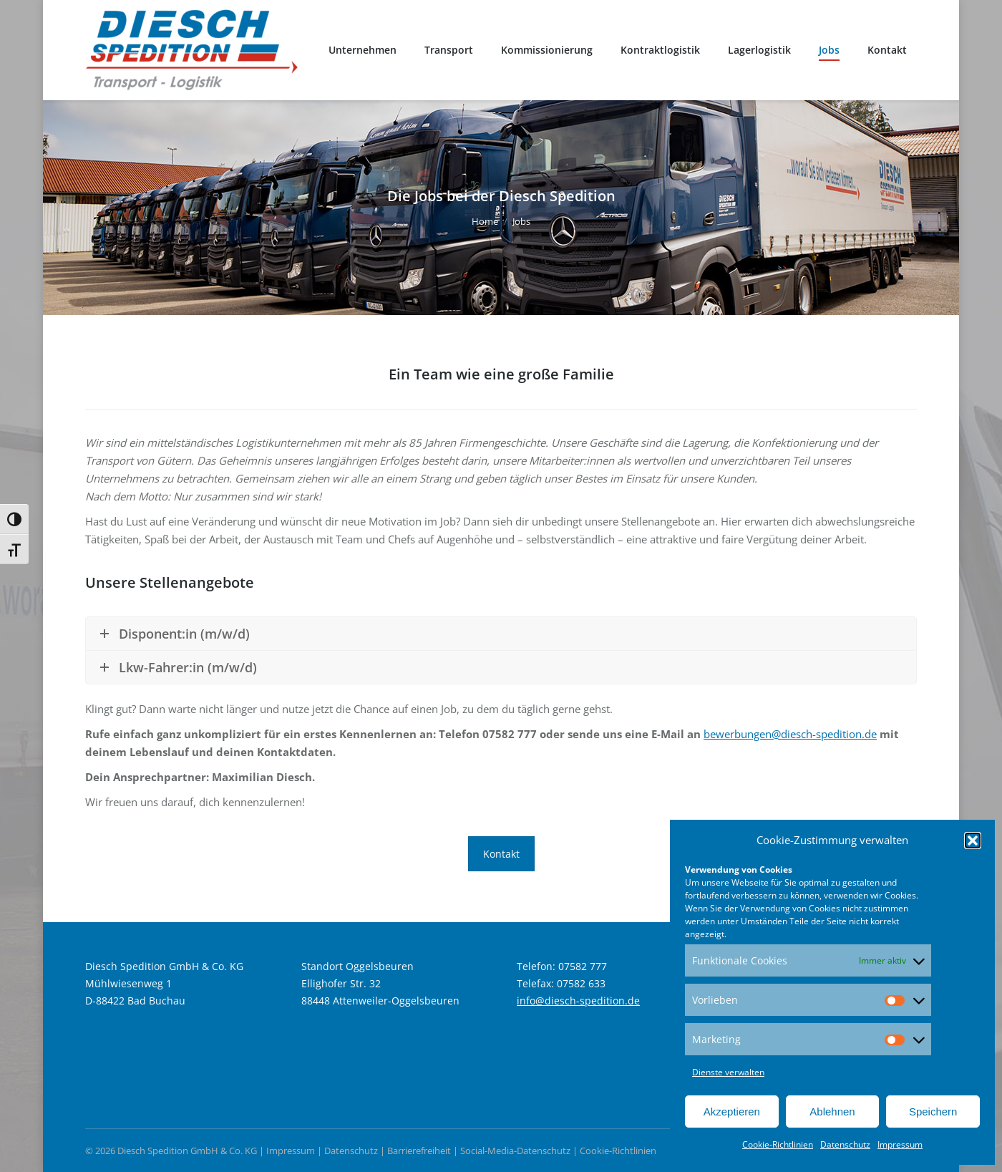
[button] (972, 840)
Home (485, 221)
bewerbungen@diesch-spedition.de (790, 734)
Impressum (900, 1144)
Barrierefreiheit (419, 1150)
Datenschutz (845, 1144)
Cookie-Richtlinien (777, 1144)
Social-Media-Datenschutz (515, 1150)
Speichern (933, 1111)
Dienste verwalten (728, 1072)
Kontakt (501, 854)
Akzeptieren (732, 1111)
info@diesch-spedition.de (578, 1000)
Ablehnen (832, 1111)
